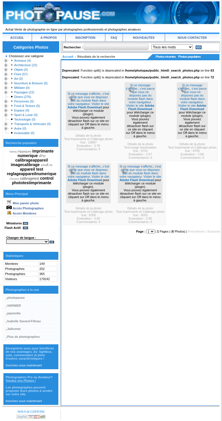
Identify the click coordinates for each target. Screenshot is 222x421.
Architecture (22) (25, 65)
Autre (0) (20, 128)
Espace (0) (21, 110)
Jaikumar (14, 328)
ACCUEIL (17, 37)
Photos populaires (189, 56)
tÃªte (42, 156)
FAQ (114, 37)
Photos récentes (166, 56)
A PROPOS (48, 37)
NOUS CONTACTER (192, 37)
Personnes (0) (24, 101)
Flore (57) (21, 74)
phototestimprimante (31, 183)
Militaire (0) (21, 87)
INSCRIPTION (85, 37)
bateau (14, 151)
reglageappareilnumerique (31, 173)
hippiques (25, 151)
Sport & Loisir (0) (26, 115)
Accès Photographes (25, 208)
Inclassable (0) (24, 133)
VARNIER (14, 305)
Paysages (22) (24, 92)
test (39, 169)
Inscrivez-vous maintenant (24, 365)
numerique (28, 155)
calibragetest (30, 179)
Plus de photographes (23, 336)
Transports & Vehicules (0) (32, 124)
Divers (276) (22, 96)
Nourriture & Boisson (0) (31, 83)
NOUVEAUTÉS (144, 37)
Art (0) (18, 78)
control (46, 178)
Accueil (67, 56)
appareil (28, 169)
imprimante (43, 151)
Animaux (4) (22, 60)
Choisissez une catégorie (26, 56)
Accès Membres (21, 213)
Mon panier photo (22, 203)
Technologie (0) (24, 119)
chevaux (15, 178)
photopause (16, 297)
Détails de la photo (88, 135)
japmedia (14, 313)
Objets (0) (21, 69)
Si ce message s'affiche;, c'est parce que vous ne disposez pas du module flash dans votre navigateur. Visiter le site (88, 99)
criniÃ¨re (46, 165)
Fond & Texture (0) (27, 106)
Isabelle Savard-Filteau (24, 321)
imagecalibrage (26, 164)
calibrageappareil (31, 160)
